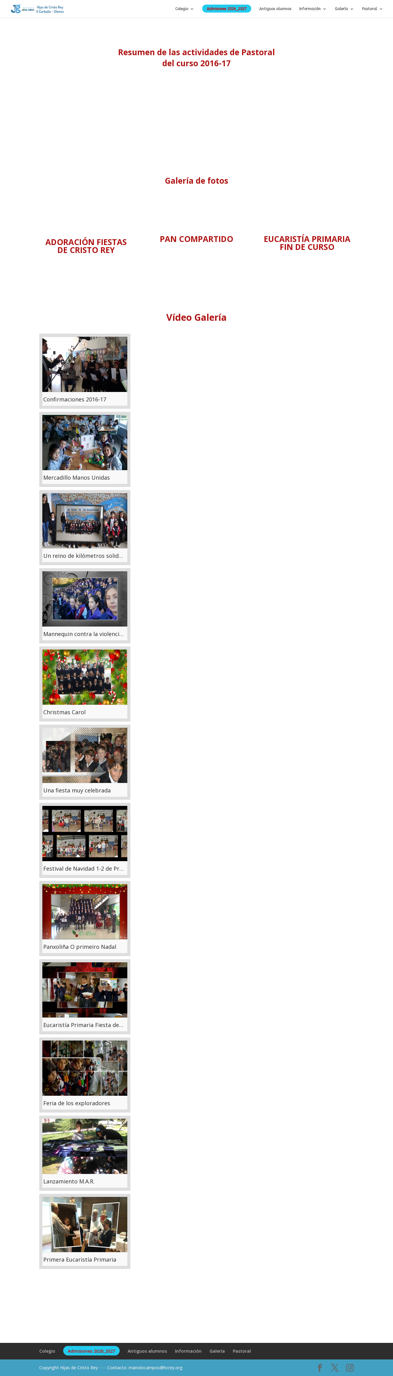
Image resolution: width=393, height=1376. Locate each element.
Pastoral (369, 9)
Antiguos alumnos (275, 9)
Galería (341, 9)
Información (310, 9)
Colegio (181, 9)
